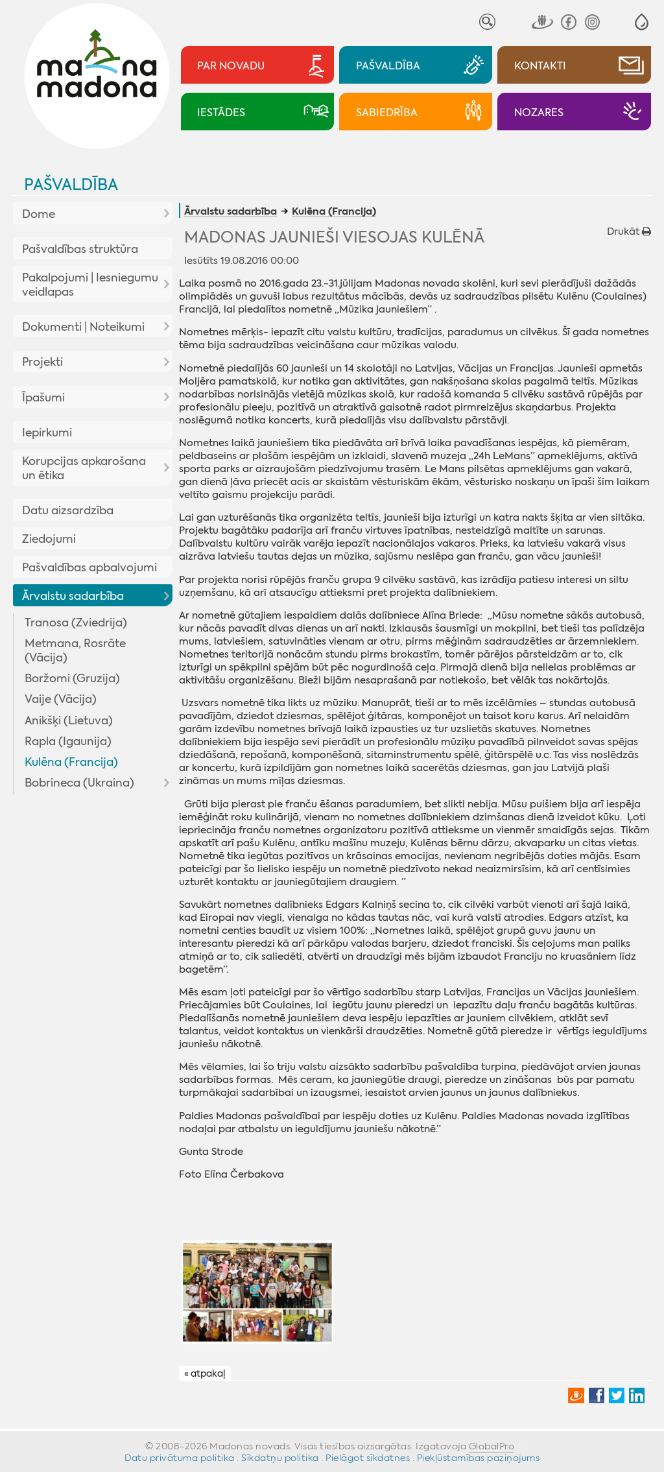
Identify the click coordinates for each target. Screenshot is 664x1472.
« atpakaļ (204, 1373)
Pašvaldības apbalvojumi (89, 567)
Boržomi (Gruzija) (72, 678)
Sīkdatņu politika (280, 1458)
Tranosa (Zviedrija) (76, 622)
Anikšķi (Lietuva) (69, 720)
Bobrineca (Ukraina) (79, 783)
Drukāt (629, 231)
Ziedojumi (49, 539)
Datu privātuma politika (179, 1458)
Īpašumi (43, 397)
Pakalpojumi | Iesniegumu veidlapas (90, 284)
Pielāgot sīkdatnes (368, 1458)
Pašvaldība (71, 184)
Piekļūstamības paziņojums (478, 1458)
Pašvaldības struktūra (80, 249)
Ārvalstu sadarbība (73, 596)
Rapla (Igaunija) (68, 741)
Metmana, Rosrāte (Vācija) (75, 650)
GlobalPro (492, 1446)
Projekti (42, 362)
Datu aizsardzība (67, 510)
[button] (641, 21)
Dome (38, 214)
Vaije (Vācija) (61, 699)
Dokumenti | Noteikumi (83, 327)
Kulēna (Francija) (71, 762)
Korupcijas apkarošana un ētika (84, 468)
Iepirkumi (47, 432)
